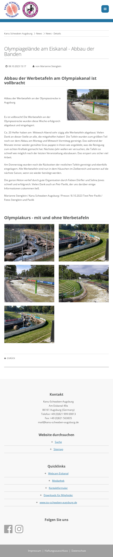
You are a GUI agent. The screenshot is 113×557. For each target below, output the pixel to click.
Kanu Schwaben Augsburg (18, 33)
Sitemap (58, 449)
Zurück (11, 358)
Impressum (34, 550)
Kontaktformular (58, 488)
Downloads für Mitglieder (58, 495)
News (39, 33)
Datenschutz (78, 550)
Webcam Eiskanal (58, 473)
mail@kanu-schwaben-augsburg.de (58, 422)
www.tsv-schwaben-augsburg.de (58, 502)
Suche (58, 442)
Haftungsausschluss (56, 550)
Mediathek (58, 480)
